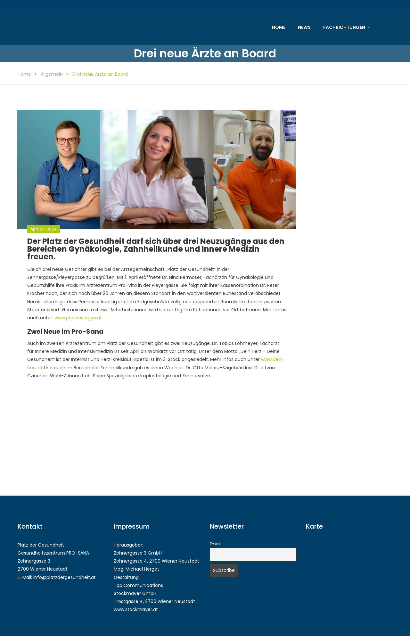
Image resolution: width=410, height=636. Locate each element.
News (304, 27)
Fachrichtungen (344, 27)
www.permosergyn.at (78, 317)
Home (278, 27)
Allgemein (52, 74)
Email (215, 544)
